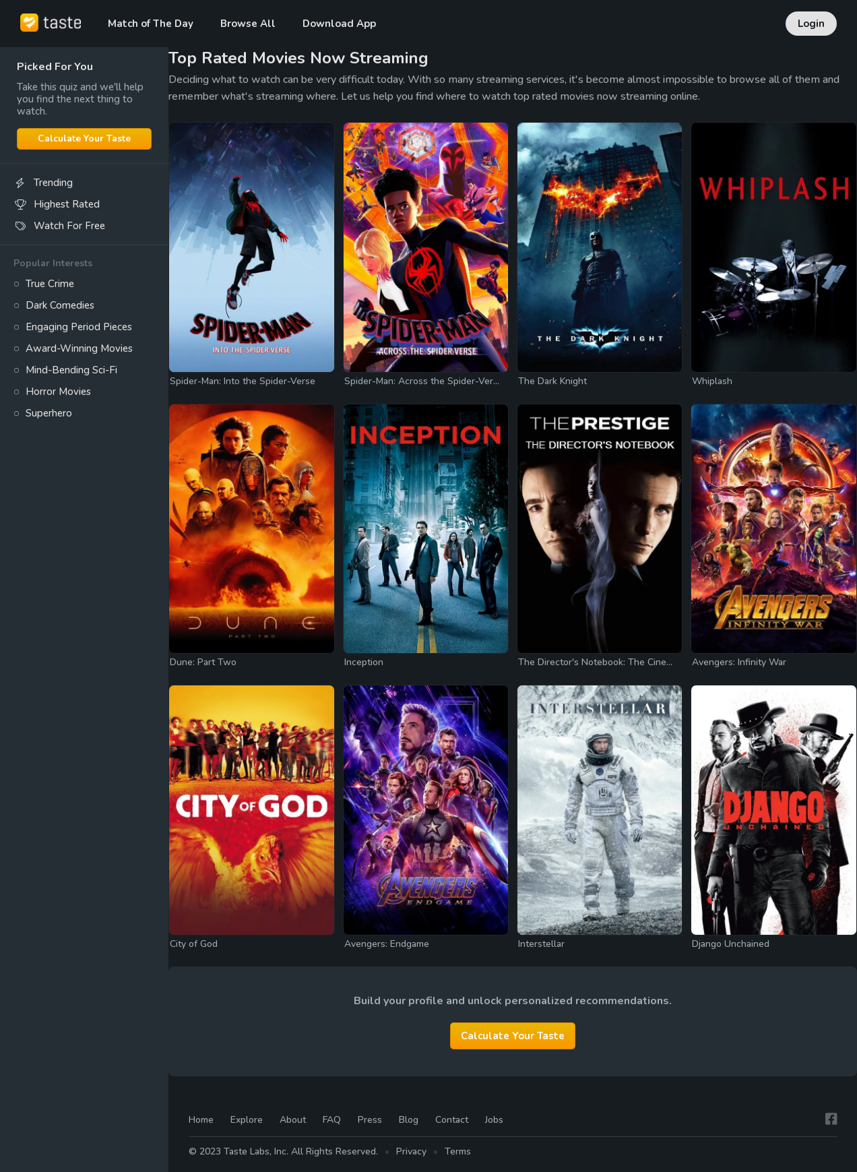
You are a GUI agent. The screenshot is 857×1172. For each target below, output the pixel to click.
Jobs (494, 1119)
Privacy (411, 1152)
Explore (246, 1119)
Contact (451, 1119)
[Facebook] (831, 1120)
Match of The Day (150, 23)
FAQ (332, 1119)
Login (811, 23)
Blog (408, 1119)
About (293, 1119)
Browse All (248, 23)
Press (370, 1119)
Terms (458, 1152)
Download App (339, 23)
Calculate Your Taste (84, 138)
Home (201, 1119)
